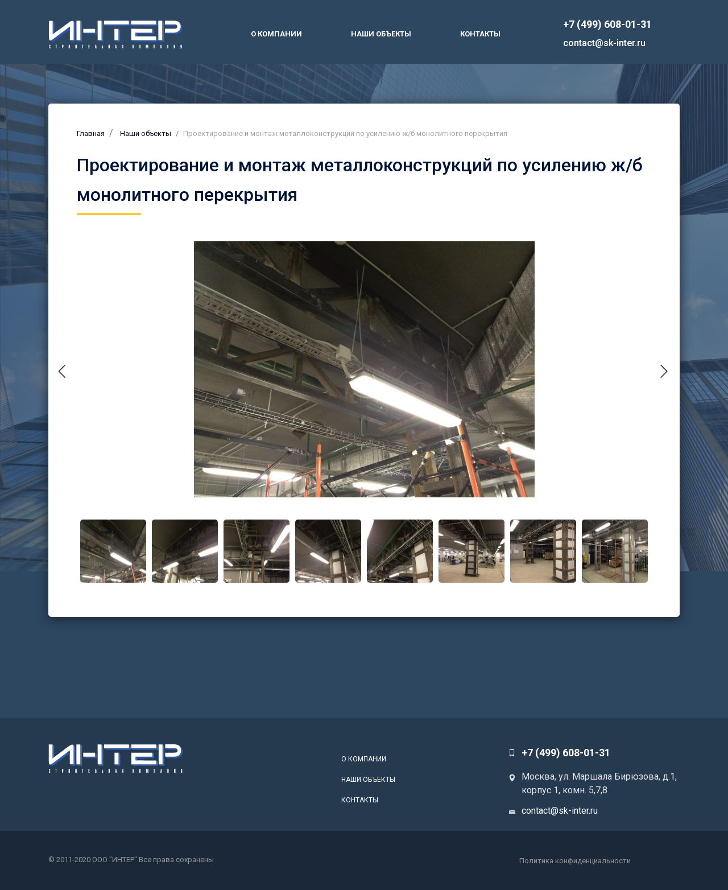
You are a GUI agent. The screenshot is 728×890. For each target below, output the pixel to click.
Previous (68, 367)
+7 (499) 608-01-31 (607, 24)
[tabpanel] (364, 369)
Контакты (480, 34)
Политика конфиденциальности (575, 860)
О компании (276, 34)
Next (670, 367)
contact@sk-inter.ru (604, 43)
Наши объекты (381, 34)
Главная (91, 133)
